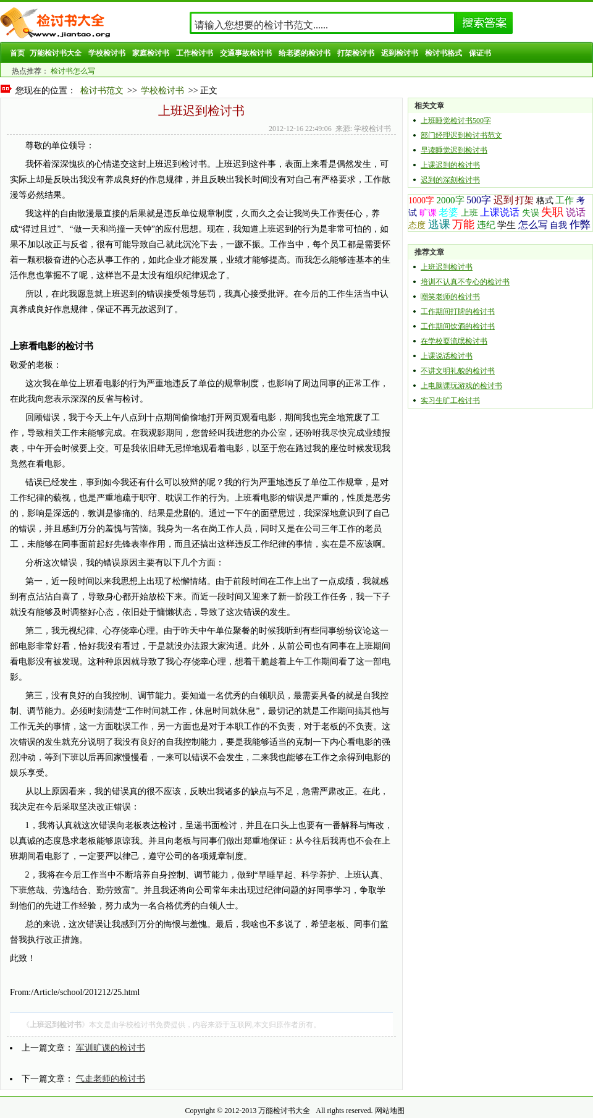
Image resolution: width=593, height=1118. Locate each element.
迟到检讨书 (399, 53)
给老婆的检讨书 (304, 53)
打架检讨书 (355, 53)
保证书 (480, 53)
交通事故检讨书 (246, 53)
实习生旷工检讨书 (450, 400)
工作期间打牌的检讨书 (458, 311)
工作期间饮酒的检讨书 (458, 326)
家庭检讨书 (150, 53)
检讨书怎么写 (73, 71)
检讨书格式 (443, 53)
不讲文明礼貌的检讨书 (458, 370)
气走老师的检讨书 (110, 1078)
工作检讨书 (194, 53)
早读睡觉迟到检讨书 (454, 150)
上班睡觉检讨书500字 (456, 120)
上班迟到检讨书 (447, 267)
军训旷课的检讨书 (110, 1047)
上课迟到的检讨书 (450, 165)
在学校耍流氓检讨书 (454, 341)
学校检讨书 (106, 53)
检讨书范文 (102, 90)
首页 (17, 53)
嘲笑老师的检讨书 (450, 296)
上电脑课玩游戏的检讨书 (461, 385)
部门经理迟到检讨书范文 (461, 135)
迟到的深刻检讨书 (450, 180)
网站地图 (390, 1110)
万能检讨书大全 (56, 53)
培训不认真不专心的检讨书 (465, 281)
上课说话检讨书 (447, 356)
